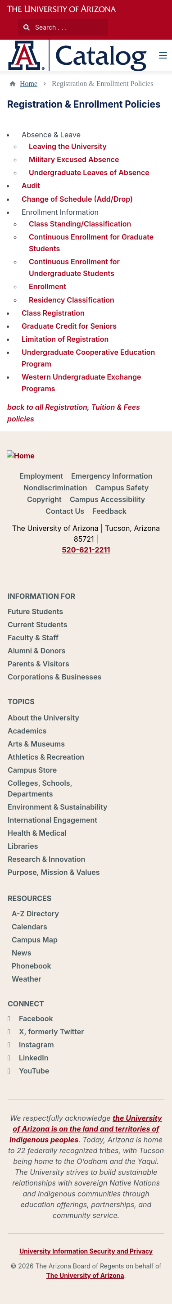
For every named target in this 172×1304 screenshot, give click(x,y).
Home (28, 83)
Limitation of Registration (65, 339)
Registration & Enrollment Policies (102, 83)
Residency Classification (71, 299)
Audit (31, 185)
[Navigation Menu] (163, 55)
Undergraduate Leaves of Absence (89, 172)
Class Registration (53, 312)
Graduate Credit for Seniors (69, 326)
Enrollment (47, 286)
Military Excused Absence (74, 159)
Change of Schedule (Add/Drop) (77, 199)
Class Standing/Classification (80, 223)
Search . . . (45, 27)
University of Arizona (67, 9)
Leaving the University (68, 146)
